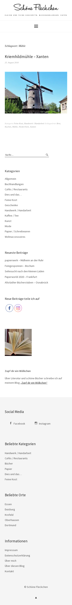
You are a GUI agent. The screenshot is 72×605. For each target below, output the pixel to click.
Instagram (44, 423)
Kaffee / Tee (12, 215)
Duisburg (10, 509)
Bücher (9, 463)
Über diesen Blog (15, 566)
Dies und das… (13, 194)
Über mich (10, 560)
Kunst (8, 221)
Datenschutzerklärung (17, 555)
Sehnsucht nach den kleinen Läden (24, 271)
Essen (8, 504)
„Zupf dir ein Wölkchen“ (33, 382)
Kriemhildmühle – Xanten (27, 56)
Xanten (33, 127)
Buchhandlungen (14, 184)
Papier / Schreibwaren (17, 231)
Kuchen (8, 127)
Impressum (11, 550)
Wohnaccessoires (15, 236)
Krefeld (9, 515)
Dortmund (10, 525)
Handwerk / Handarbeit (34, 123)
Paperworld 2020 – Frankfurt (21, 277)
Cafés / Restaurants (16, 189)
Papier (8, 469)
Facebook (19, 423)
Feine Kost (18, 123)
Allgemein (10, 178)
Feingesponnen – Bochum (19, 266)
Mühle (15, 127)
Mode (8, 226)
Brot (58, 123)
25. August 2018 (12, 62)
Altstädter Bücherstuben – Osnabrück (26, 282)
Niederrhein (24, 127)
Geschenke (11, 205)
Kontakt (9, 571)
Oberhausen (12, 520)
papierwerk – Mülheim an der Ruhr (24, 260)
